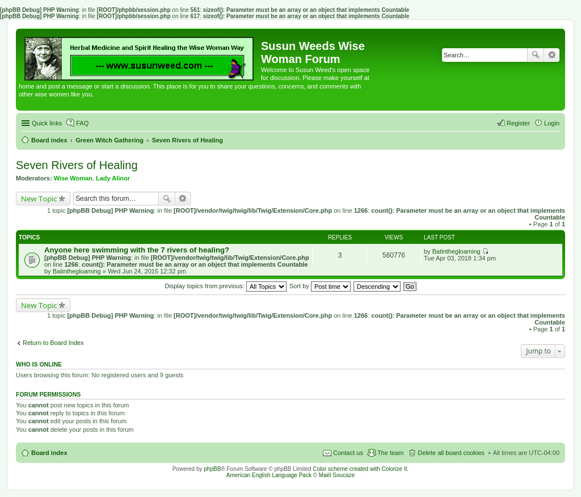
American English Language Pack (268, 475)
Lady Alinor (113, 178)
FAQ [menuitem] (82, 123)
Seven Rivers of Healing (77, 165)
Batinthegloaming (77, 271)
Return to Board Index (53, 342)
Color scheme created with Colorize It (360, 469)
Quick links (47, 123)
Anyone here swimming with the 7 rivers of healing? (136, 250)
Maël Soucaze (337, 475)
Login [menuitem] (551, 123)
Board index (49, 452)
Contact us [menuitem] (348, 452)
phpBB (212, 469)
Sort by (320, 286)
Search (535, 55)
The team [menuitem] (390, 452)
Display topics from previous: (226, 286)
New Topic (39, 198)
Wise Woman (73, 178)
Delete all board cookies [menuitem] (451, 452)
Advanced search (551, 55)
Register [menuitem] (518, 123)
